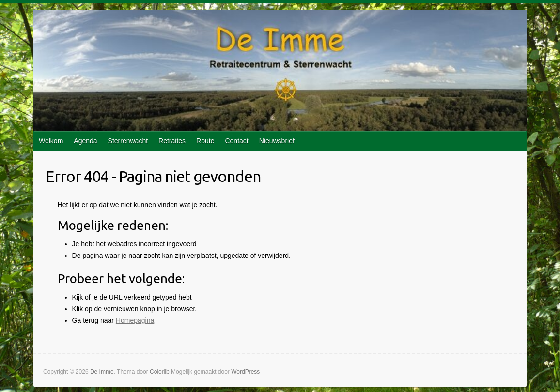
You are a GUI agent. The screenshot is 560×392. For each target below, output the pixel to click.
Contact (236, 141)
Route (205, 141)
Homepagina (135, 320)
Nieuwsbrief (277, 141)
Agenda (85, 141)
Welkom (51, 141)
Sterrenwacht (128, 141)
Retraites (172, 141)
